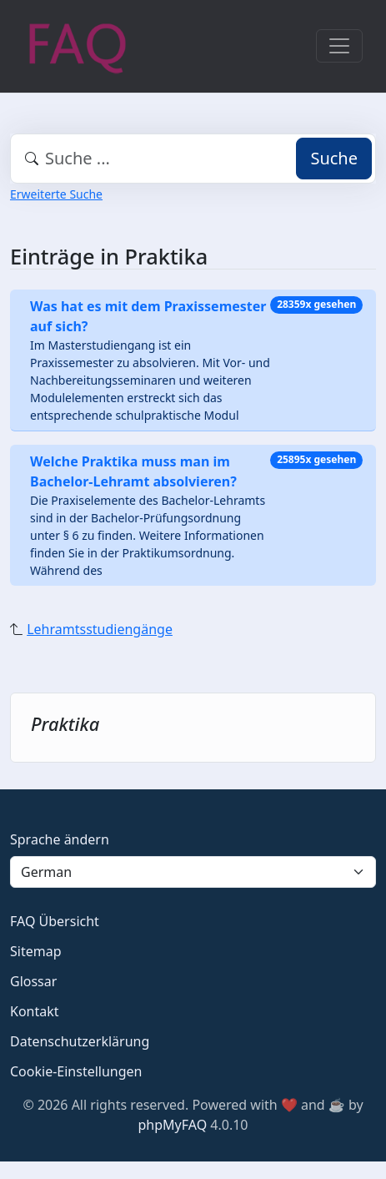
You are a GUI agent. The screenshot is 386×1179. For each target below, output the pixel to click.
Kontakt (34, 1011)
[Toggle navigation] (339, 46)
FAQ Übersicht (54, 921)
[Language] (193, 872)
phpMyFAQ (173, 1125)
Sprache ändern (59, 839)
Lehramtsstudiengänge (100, 629)
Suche (334, 158)
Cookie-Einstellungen (76, 1071)
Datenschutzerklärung (79, 1041)
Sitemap (36, 951)
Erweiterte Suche (56, 194)
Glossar (33, 981)
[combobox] (193, 159)
